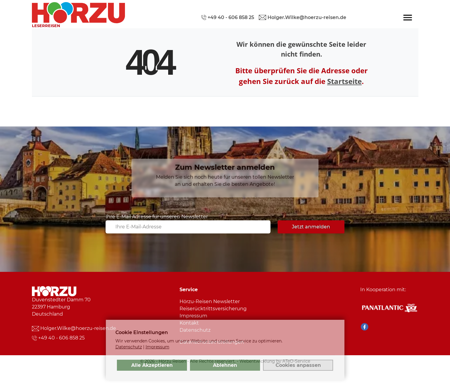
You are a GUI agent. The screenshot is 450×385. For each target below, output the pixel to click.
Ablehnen (225, 365)
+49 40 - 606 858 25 (61, 338)
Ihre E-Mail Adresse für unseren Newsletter (157, 216)
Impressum (193, 316)
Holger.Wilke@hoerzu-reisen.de (78, 328)
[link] (78, 11)
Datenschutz (128, 347)
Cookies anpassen (298, 365)
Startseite (344, 81)
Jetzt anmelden (311, 227)
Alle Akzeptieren (152, 365)
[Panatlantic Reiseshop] (389, 308)
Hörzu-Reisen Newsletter (210, 301)
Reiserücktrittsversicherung (213, 308)
